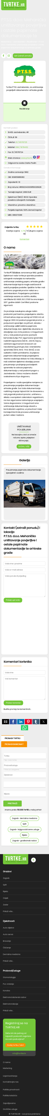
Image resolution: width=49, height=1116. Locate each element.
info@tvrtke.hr (19, 1053)
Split (24, 824)
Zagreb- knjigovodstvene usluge (24, 829)
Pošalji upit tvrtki (13, 600)
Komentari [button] (24, 239)
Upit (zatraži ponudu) (23, 56)
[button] (41, 3)
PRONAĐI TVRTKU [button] (12, 738)
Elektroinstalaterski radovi (14, 997)
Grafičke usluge (10, 1109)
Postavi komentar (13, 703)
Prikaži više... (8, 911)
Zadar (5, 904)
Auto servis (8, 934)
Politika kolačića (10, 1095)
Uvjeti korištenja (10, 1076)
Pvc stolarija (8, 984)
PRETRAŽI (12, 803)
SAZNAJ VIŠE (23, 446)
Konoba (6, 990)
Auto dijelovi (8, 927)
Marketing (7, 1068)
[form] (24, 790)
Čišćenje (7, 947)
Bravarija (7, 941)
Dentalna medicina (11, 954)
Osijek (5, 898)
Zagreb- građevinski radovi (24, 840)
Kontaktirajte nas (11, 1082)
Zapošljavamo (9, 1103)
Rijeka (24, 835)
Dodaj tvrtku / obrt (15, 1045)
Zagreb (6, 878)
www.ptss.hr (26, 158)
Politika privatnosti (11, 1089)
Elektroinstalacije (10, 1004)
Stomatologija (9, 977)
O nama (6, 1062)
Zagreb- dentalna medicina (24, 818)
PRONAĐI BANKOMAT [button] (14, 744)
